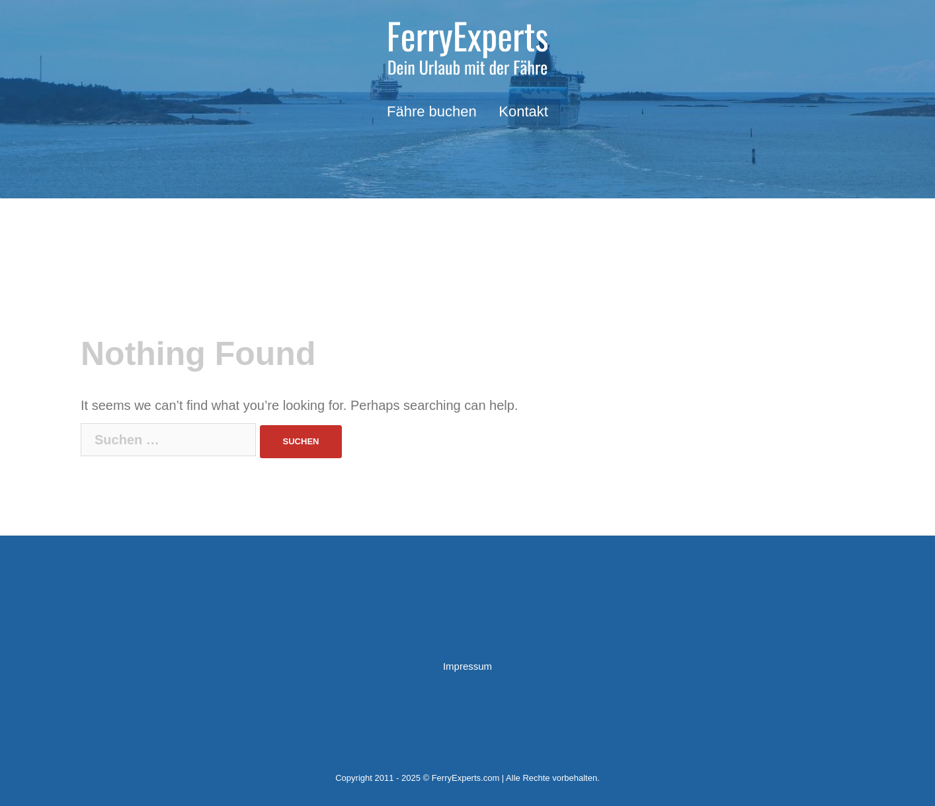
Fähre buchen (432, 111)
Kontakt (523, 111)
